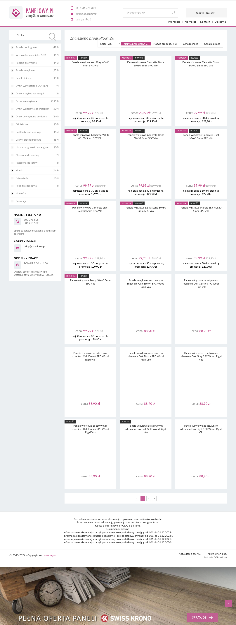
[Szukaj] (52, 36)
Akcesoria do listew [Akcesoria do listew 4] (26, 162)
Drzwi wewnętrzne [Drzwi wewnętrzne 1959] (26, 101)
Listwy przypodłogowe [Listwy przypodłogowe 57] (28, 139)
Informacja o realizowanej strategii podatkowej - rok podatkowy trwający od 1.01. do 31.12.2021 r (117, 539)
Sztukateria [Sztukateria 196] (22, 178)
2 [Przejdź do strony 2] (148, 498)
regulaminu (127, 519)
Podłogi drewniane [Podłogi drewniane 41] (26, 62)
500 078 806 (88, 8)
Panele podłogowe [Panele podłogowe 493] (26, 47)
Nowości (21, 193)
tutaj (155, 522)
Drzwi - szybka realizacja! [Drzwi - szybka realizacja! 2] (30, 93)
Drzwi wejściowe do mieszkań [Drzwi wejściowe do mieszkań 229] (32, 108)
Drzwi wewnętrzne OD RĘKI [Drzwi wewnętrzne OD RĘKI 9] (32, 85)
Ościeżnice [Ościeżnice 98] (22, 124)
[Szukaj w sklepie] (35, 35)
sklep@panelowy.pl (86, 13)
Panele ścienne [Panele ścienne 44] (24, 78)
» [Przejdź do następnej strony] (154, 498)
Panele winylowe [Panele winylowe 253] (25, 70)
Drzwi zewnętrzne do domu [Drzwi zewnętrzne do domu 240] (31, 116)
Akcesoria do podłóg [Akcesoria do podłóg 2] (27, 155)
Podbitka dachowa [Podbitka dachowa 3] (26, 185)
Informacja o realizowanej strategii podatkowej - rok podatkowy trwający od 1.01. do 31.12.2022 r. (118, 535)
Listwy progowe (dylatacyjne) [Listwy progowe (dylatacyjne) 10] (32, 147)
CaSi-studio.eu (220, 557)
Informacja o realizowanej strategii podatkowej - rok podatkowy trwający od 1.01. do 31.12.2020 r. (118, 542)
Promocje (21, 201)
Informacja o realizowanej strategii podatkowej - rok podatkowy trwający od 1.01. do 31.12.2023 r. (118, 532)
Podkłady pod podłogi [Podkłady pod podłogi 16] (28, 132)
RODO (124, 525)
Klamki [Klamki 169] (19, 170)
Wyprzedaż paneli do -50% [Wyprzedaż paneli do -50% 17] (31, 55)
